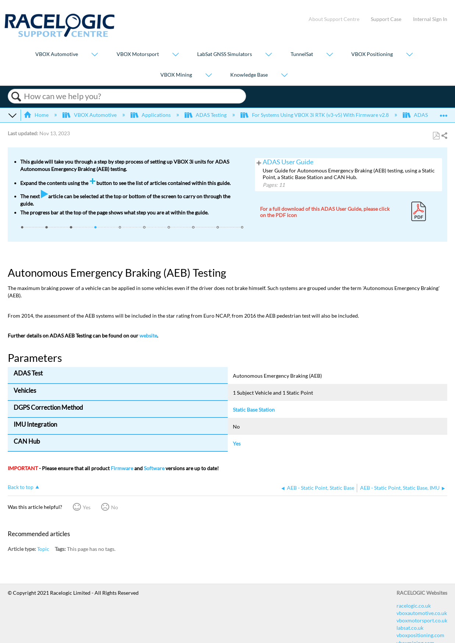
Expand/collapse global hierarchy (12, 115)
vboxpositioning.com (420, 635)
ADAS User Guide (288, 162)
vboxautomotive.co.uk (422, 613)
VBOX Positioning (372, 54)
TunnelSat (302, 54)
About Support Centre (334, 19)
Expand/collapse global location (444, 113)
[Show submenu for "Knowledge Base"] (284, 75)
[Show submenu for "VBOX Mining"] (208, 75)
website (148, 335)
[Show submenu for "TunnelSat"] (329, 55)
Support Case (386, 19)
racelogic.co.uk (414, 605)
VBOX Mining (176, 74)
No (114, 507)
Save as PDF (436, 136)
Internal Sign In (430, 19)
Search (16, 97)
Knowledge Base (249, 74)
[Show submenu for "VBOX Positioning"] (409, 55)
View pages (259, 162)
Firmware (122, 468)
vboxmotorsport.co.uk (422, 620)
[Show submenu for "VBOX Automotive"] (94, 55)
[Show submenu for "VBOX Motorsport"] (175, 55)
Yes (86, 507)
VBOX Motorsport (138, 54)
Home (37, 115)
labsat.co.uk (410, 628)
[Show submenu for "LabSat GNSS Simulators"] (268, 55)
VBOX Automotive (56, 54)
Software (154, 468)
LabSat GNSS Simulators (224, 54)
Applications (151, 115)
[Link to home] (59, 35)
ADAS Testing (206, 115)
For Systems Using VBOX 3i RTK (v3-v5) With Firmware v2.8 (315, 115)
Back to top (20, 487)
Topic (43, 549)
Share (444, 136)
